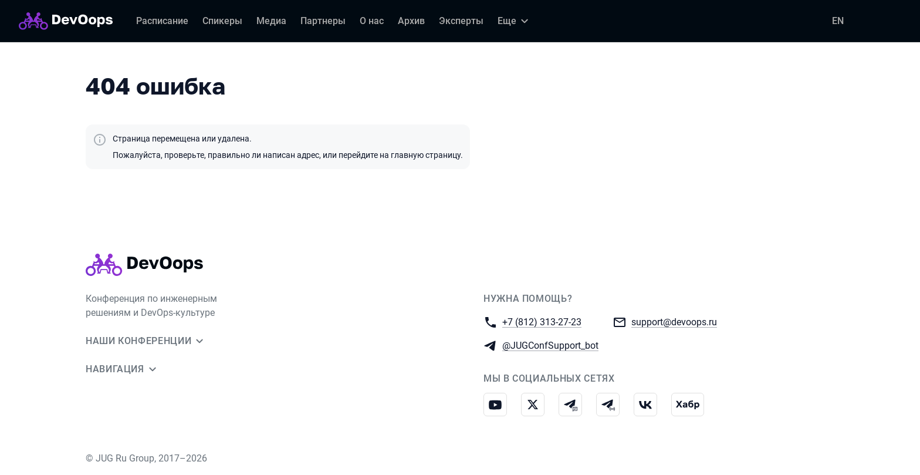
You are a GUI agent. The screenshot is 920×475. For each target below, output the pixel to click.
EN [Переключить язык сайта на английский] (838, 20)
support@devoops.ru (674, 321)
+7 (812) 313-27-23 (541, 321)
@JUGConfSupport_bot (550, 345)
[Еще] (515, 21)
